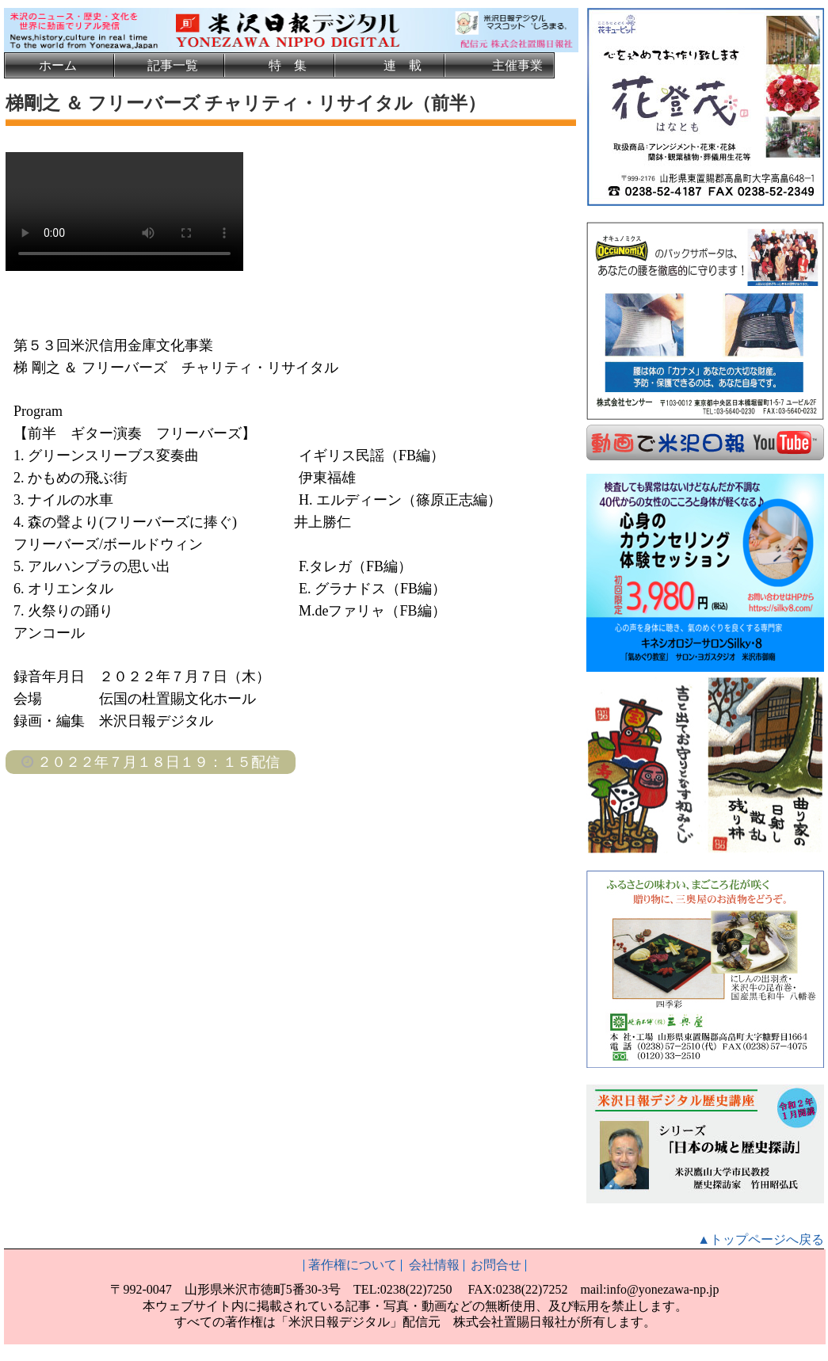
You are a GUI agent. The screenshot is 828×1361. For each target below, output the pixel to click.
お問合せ (496, 1263)
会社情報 (434, 1263)
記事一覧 (172, 65)
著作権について (352, 1263)
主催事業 (517, 65)
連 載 (402, 65)
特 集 (288, 65)
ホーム (58, 65)
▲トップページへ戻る (760, 1238)
